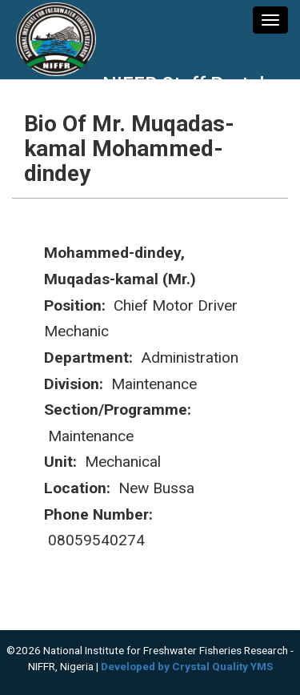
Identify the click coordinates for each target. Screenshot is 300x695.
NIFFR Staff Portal (183, 84)
